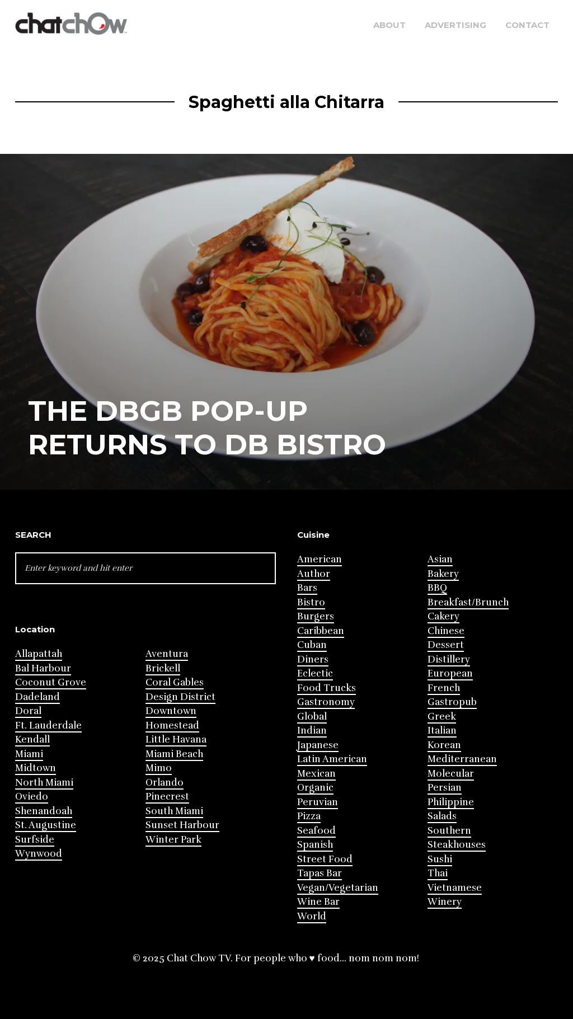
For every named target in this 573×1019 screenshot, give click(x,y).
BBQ (437, 588)
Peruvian (317, 802)
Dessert (446, 645)
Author (313, 574)
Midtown (35, 768)
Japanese (318, 745)
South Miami (174, 811)
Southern (449, 831)
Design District (180, 697)
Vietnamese (455, 888)
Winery (445, 902)
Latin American (332, 759)
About (389, 25)
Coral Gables (174, 682)
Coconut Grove (50, 682)
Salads (442, 816)
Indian (312, 730)
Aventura (166, 654)
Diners (312, 659)
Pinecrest (167, 796)
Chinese (446, 631)
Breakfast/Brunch (468, 602)
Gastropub (452, 702)
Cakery (443, 616)
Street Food (325, 859)
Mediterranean (462, 759)
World (311, 916)
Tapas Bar (319, 873)
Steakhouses (457, 845)
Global (312, 716)
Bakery (443, 574)
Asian (440, 559)
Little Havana (175, 739)
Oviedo (31, 796)
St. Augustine (45, 825)
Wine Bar (318, 902)
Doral (28, 711)
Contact (527, 25)
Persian (445, 787)
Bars (307, 588)
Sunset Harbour (182, 825)
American (319, 559)
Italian (442, 730)
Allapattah (38, 654)
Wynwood (38, 854)
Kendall (32, 739)
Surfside (34, 840)
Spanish (315, 845)
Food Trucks (326, 688)
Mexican (316, 773)
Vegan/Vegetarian (337, 888)
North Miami (44, 782)
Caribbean (320, 631)
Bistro (311, 602)
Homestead (172, 725)
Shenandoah (43, 811)
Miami (29, 754)
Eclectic (315, 673)
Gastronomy (326, 702)
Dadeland (37, 697)
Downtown (170, 711)
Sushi (440, 859)
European (450, 673)
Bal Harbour (43, 668)
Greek (442, 716)
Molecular (451, 773)
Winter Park (173, 840)
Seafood (316, 831)
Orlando (164, 782)
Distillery (449, 659)
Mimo (158, 768)
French (444, 688)
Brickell (162, 668)
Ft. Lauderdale (48, 725)
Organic (315, 787)
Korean (444, 745)
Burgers (315, 616)
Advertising (455, 25)
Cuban (312, 645)
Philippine (451, 802)
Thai (438, 873)
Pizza (309, 816)
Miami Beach (174, 754)
